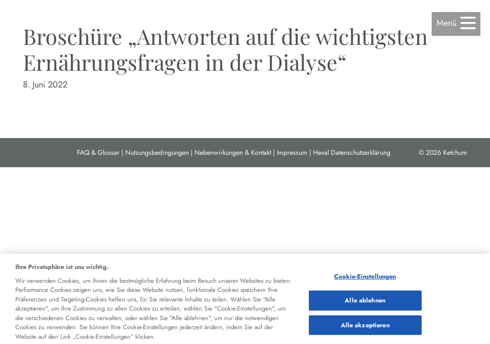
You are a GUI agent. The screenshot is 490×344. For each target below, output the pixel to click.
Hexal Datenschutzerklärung (352, 152)
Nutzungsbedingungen (157, 152)
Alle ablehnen (365, 303)
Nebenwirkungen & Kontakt (233, 152)
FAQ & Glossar (98, 152)
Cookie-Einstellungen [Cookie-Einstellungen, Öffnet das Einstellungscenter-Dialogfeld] (365, 279)
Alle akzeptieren (365, 328)
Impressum (292, 152)
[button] (456, 23)
